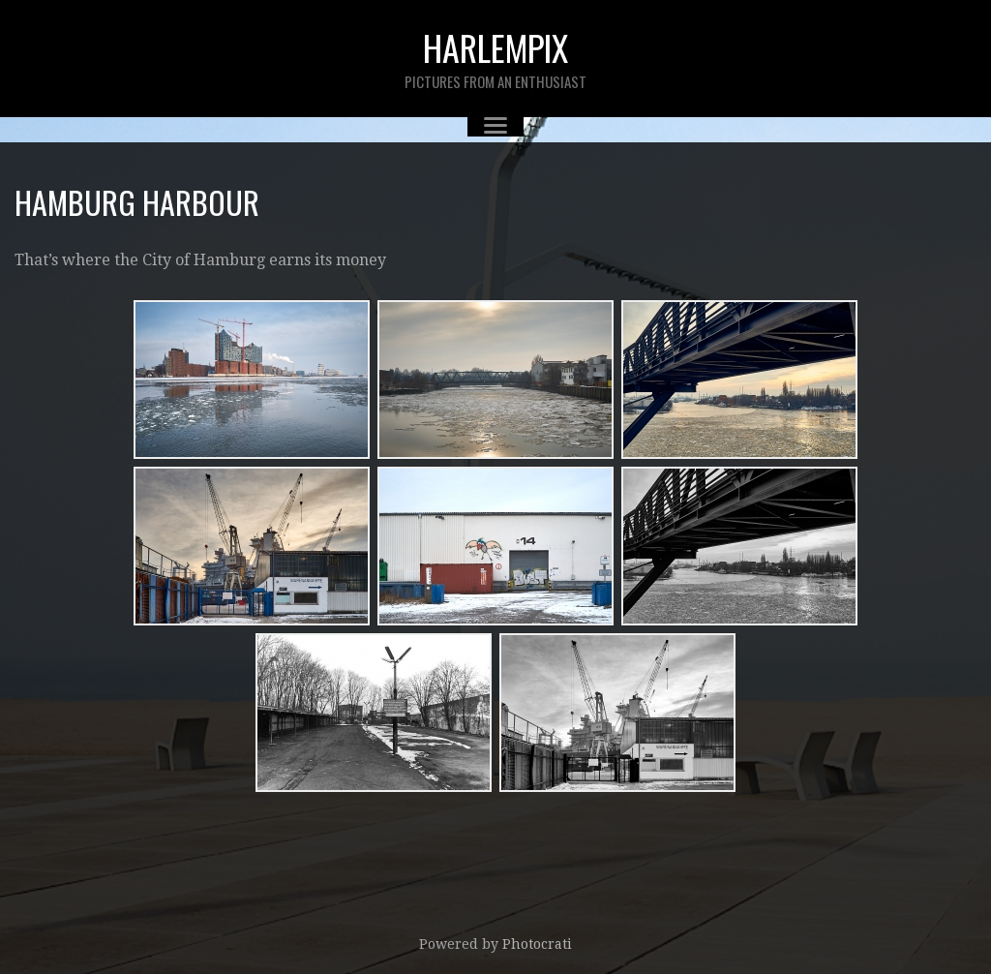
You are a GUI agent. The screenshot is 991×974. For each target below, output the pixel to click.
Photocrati (537, 944)
